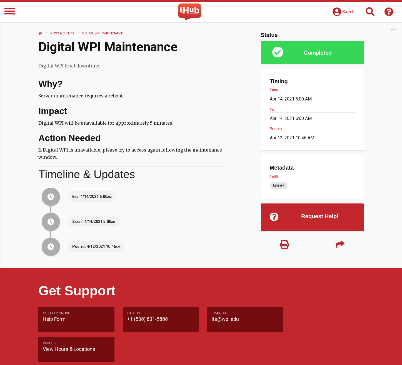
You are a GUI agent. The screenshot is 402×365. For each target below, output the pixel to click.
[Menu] (9, 12)
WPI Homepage (285, 355)
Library (278, 185)
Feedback (224, 355)
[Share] (340, 245)
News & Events (62, 33)
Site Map (252, 355)
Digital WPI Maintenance (102, 33)
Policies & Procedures (331, 355)
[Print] (284, 245)
